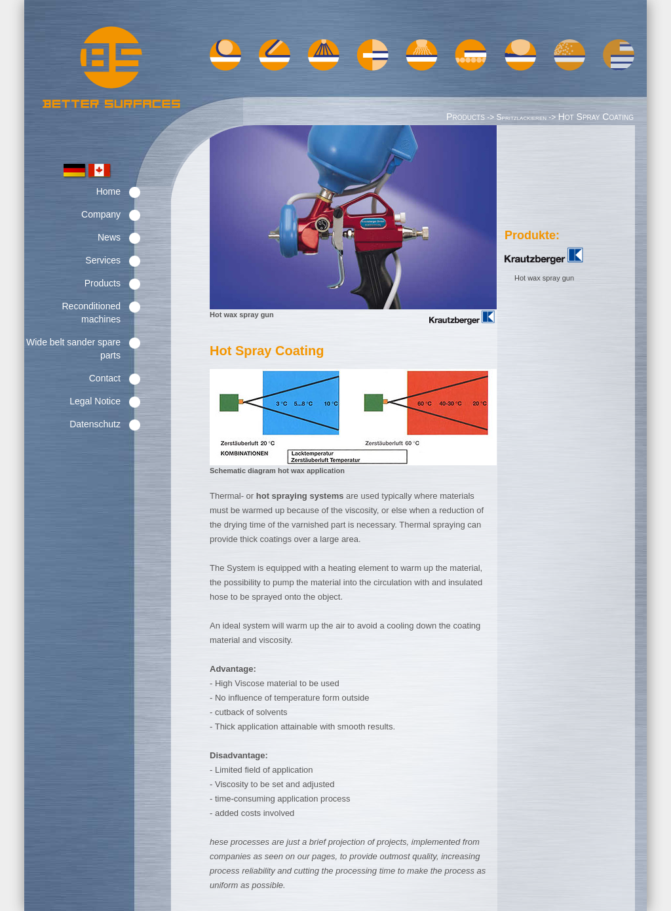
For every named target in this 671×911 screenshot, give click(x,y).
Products (103, 283)
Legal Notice (95, 401)
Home (108, 191)
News (109, 237)
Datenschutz (95, 424)
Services (103, 260)
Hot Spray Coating (596, 116)
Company (101, 214)
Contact (105, 378)
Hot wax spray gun (544, 278)
